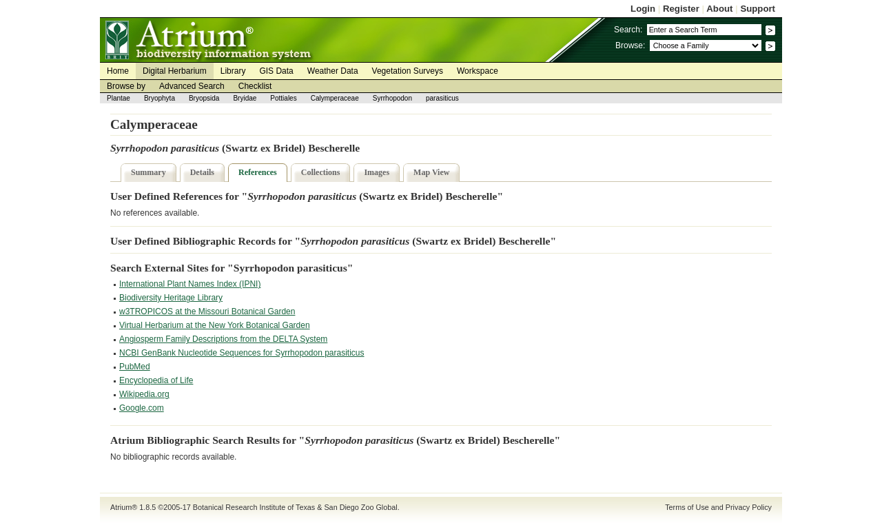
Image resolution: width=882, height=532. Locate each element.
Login (642, 8)
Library (233, 71)
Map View (431, 172)
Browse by (126, 86)
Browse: (630, 45)
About (719, 8)
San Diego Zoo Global (360, 507)
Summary (148, 172)
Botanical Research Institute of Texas (254, 507)
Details (202, 172)
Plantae (118, 98)
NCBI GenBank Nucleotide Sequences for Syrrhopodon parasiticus (242, 353)
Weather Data (332, 71)
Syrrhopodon (392, 98)
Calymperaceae (335, 98)
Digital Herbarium (175, 71)
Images (376, 172)
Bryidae (244, 98)
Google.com (141, 408)
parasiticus (442, 98)
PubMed (134, 366)
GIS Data (276, 71)
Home (118, 71)
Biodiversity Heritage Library (171, 298)
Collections (320, 172)
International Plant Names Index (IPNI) (189, 284)
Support (757, 8)
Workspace (477, 71)
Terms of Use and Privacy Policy (718, 507)
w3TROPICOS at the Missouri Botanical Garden (207, 311)
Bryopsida (204, 98)
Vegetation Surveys (407, 71)
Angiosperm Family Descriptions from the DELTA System (223, 339)
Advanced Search (192, 86)
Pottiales (283, 98)
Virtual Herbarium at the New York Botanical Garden (214, 325)
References (257, 172)
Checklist (255, 86)
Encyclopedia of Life (156, 380)
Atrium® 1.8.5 (133, 507)
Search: (628, 29)
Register (681, 8)
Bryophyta (159, 98)
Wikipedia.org (144, 394)
